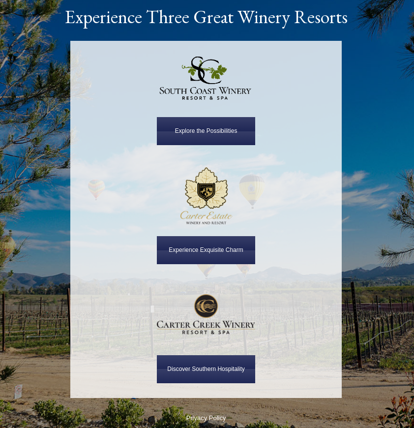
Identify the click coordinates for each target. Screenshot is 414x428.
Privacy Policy (206, 418)
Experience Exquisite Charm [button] (206, 249)
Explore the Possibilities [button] (206, 130)
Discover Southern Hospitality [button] (205, 369)
